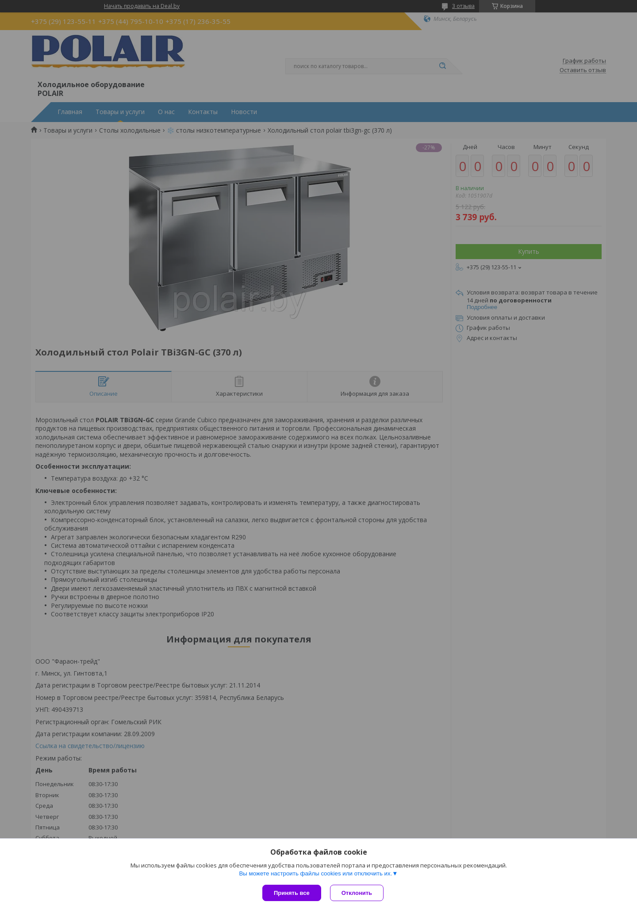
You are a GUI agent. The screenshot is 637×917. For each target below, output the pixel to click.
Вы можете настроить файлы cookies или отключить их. (315, 873)
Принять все (292, 893)
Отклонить (357, 893)
